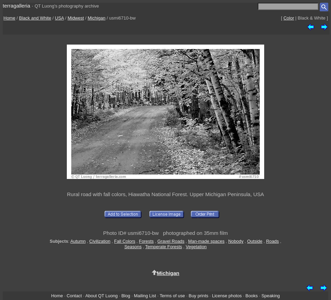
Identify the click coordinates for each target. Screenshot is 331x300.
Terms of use (172, 295)
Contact (74, 295)
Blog (125, 295)
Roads (272, 241)
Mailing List (145, 295)
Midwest (76, 18)
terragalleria (16, 6)
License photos (227, 295)
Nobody (236, 241)
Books (251, 295)
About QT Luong (101, 295)
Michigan (97, 18)
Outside (254, 241)
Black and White (35, 18)
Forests (146, 241)
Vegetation (196, 246)
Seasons (133, 246)
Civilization (100, 241)
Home (9, 18)
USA (59, 18)
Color (288, 18)
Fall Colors (124, 241)
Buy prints (198, 295)
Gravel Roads (170, 241)
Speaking (270, 295)
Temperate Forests (163, 246)
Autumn (77, 241)
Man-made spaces (206, 241)
